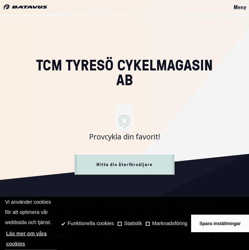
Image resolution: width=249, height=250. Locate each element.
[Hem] (25, 7)
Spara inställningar (220, 223)
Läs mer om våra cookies (26, 238)
